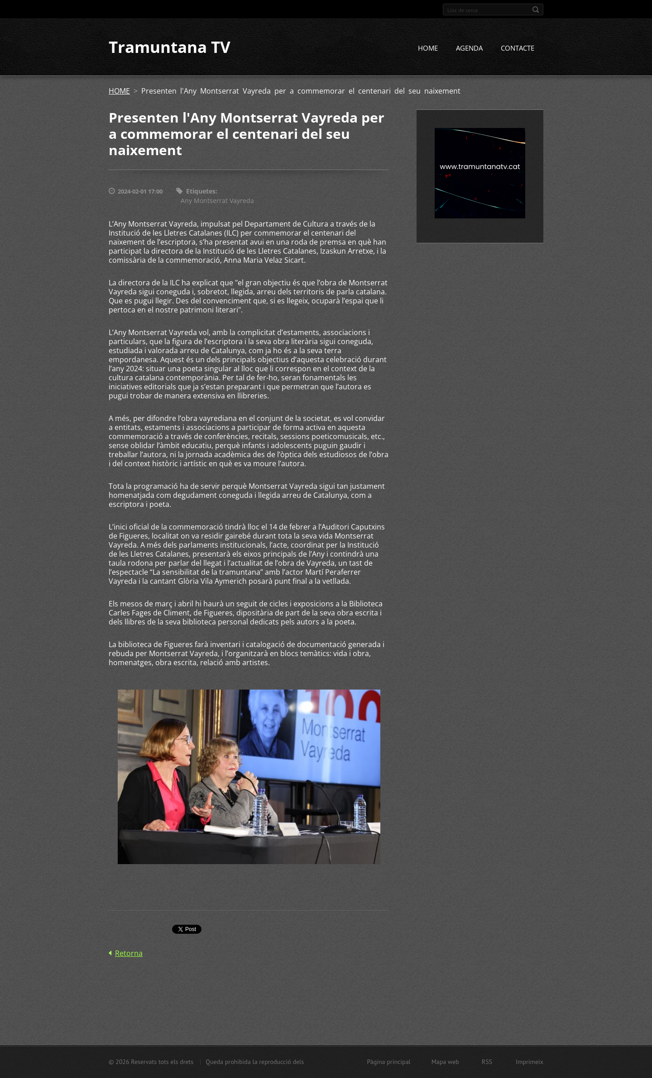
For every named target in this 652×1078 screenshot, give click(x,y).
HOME (428, 48)
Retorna (129, 953)
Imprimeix (529, 1062)
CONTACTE (517, 48)
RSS (487, 1062)
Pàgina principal (388, 1062)
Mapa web (445, 1062)
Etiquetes (201, 191)
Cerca (536, 9)
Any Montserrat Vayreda (217, 200)
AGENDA (469, 48)
